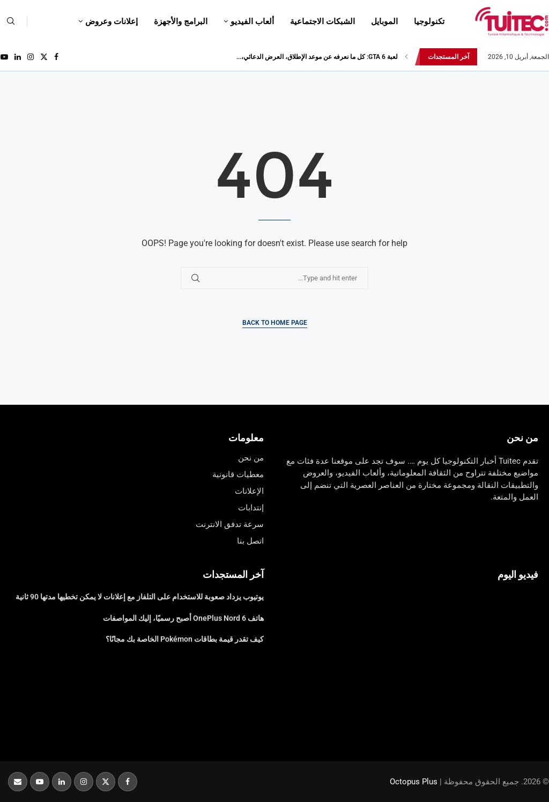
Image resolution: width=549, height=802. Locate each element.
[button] (406, 56)
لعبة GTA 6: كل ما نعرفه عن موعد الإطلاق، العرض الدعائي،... (317, 57)
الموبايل (384, 21)
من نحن (522, 437)
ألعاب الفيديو (252, 21)
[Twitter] (44, 57)
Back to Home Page (274, 322)
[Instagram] (30, 57)
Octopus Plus (413, 781)
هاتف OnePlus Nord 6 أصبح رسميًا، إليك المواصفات (183, 618)
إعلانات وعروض (111, 21)
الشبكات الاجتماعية (322, 21)
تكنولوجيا (429, 21)
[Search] (10, 21)
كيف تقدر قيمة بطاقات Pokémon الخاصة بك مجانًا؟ (185, 639)
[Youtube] (4, 57)
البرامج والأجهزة (180, 21)
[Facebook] (56, 57)
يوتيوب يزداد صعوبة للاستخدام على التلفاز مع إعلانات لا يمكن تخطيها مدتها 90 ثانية (140, 596)
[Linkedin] (17, 57)
